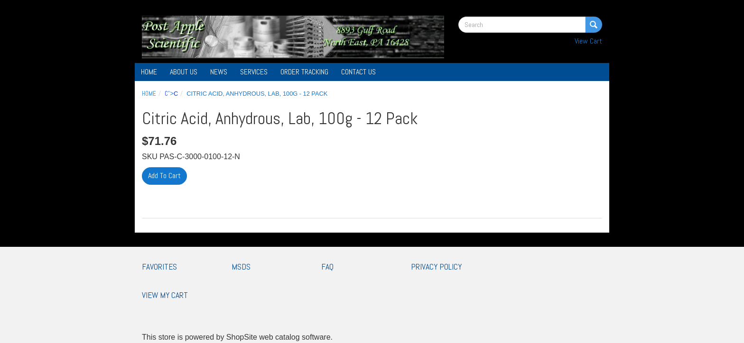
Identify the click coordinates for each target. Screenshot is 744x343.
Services (254, 72)
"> (171, 94)
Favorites (159, 267)
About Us (183, 72)
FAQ (327, 267)
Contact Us (358, 72)
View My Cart (165, 295)
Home (149, 72)
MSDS (241, 267)
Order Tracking (304, 72)
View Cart (588, 41)
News (218, 72)
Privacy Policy (436, 267)
